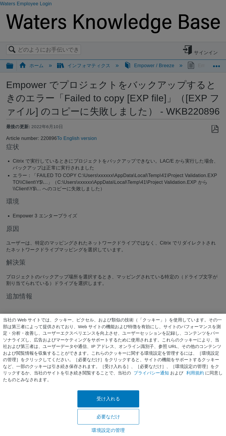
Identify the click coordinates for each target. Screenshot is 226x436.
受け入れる (108, 398)
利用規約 (195, 372)
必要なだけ (108, 416)
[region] (113, 375)
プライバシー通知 (151, 372)
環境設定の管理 (108, 430)
